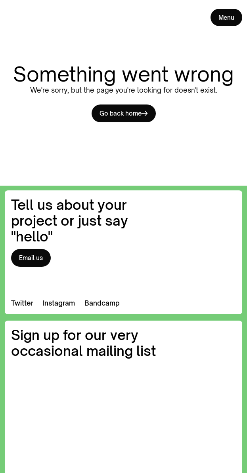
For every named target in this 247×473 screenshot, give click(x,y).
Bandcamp (102, 303)
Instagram (59, 303)
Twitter (22, 303)
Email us (31, 257)
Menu (226, 17)
